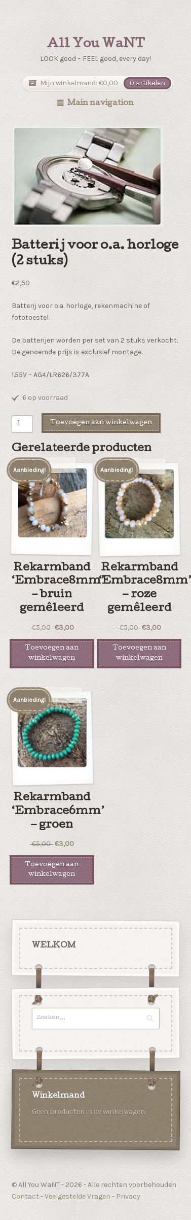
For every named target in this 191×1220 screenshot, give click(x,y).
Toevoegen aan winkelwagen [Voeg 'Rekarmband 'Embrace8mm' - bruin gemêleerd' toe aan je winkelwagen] (52, 653)
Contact (25, 1196)
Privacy (128, 1196)
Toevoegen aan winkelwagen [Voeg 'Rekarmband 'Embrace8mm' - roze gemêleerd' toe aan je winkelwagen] (139, 653)
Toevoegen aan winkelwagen (101, 423)
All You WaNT (96, 45)
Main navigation (100, 103)
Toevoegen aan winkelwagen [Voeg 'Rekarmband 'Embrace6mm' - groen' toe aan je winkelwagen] (52, 870)
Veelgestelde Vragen (77, 1196)
